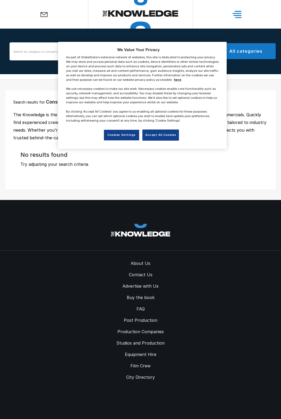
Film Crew (140, 365)
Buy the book (141, 297)
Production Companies (140, 331)
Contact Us (140, 274)
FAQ (141, 308)
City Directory (140, 377)
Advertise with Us (140, 286)
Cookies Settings (121, 135)
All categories (245, 51)
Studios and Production (140, 343)
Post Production (140, 320)
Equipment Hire (140, 354)
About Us (140, 263)
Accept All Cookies (160, 135)
